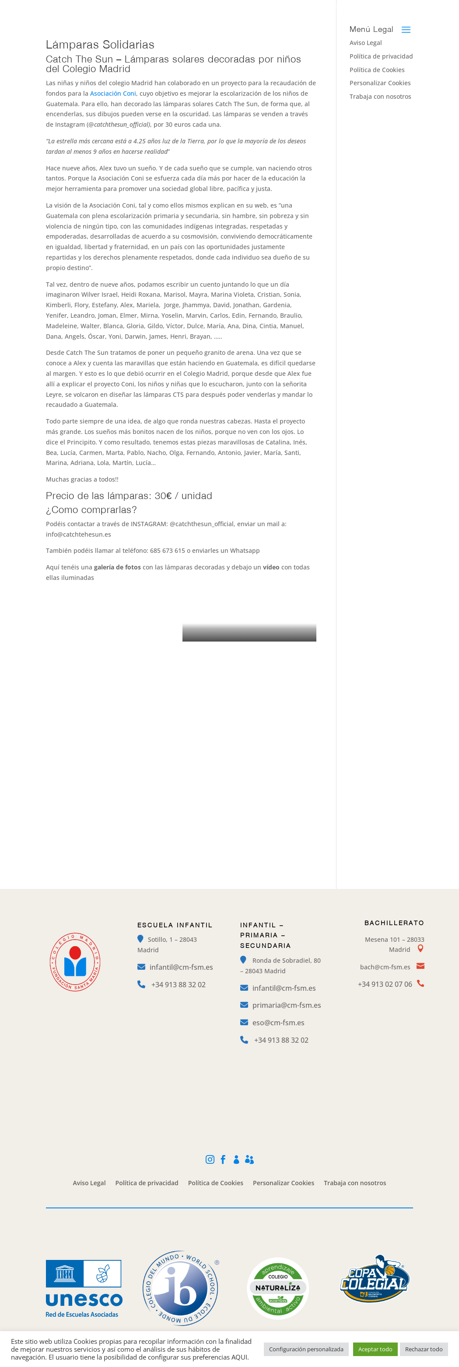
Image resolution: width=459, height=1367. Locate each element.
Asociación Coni (113, 93)
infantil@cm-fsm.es (181, 967)
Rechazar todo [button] (424, 1349)
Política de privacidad (381, 56)
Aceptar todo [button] (375, 1349)
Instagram (285, 7)
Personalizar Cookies (380, 83)
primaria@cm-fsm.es (286, 1005)
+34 (178, 984)
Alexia (405, 7)
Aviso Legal (89, 1183)
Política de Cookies (377, 70)
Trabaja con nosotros (380, 96)
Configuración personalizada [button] (306, 1349)
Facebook (329, 7)
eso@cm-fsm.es (278, 1022)
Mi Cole (369, 7)
